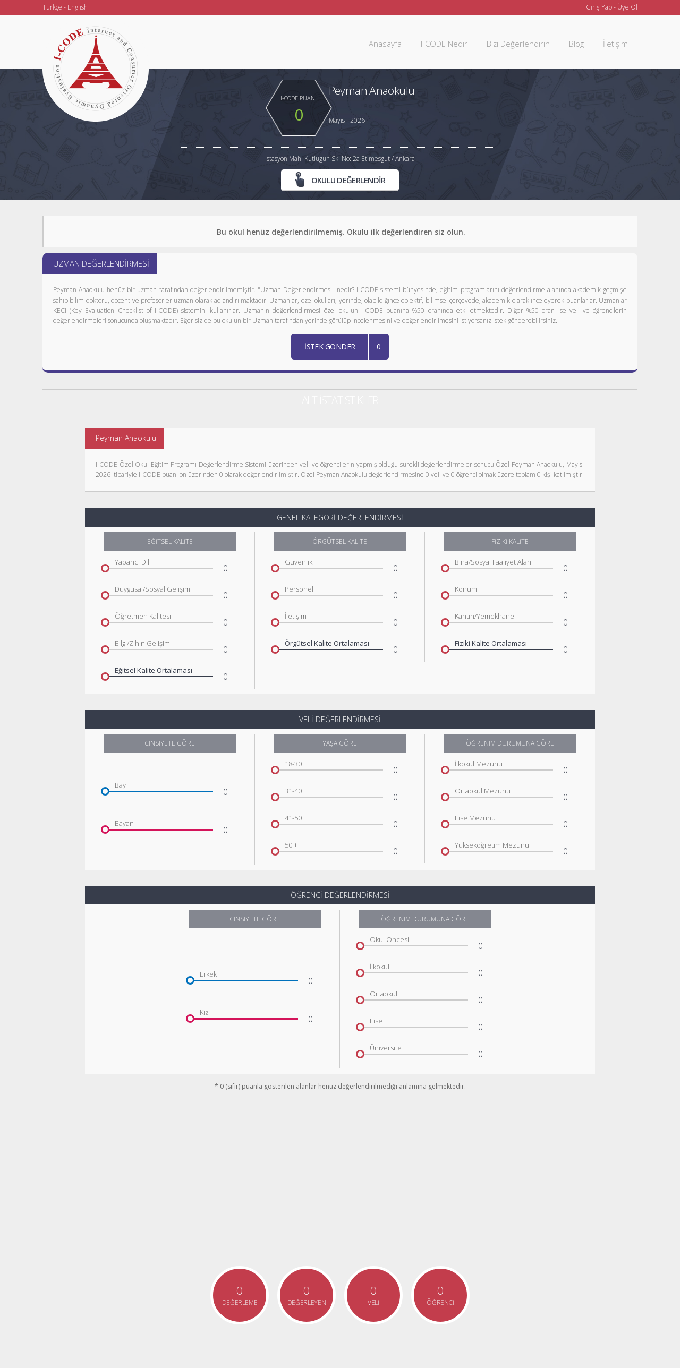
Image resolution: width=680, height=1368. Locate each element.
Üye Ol (627, 7)
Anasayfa (385, 43)
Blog (576, 43)
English (77, 7)
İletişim (615, 43)
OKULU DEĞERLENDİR (340, 180)
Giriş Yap (599, 7)
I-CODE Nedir (444, 43)
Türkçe (52, 7)
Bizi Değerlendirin (518, 43)
